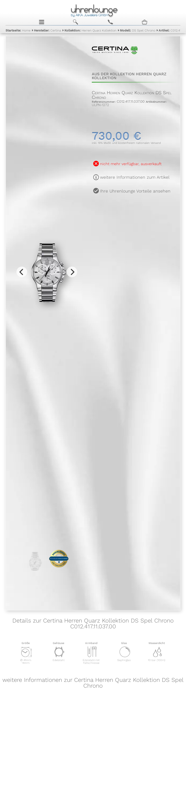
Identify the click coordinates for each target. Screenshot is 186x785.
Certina (47, 30)
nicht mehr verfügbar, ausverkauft (131, 164)
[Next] (72, 272)
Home (18, 30)
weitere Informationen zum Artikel (135, 177)
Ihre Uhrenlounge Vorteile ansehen (135, 191)
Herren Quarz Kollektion (90, 30)
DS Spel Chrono (137, 30)
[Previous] (21, 272)
